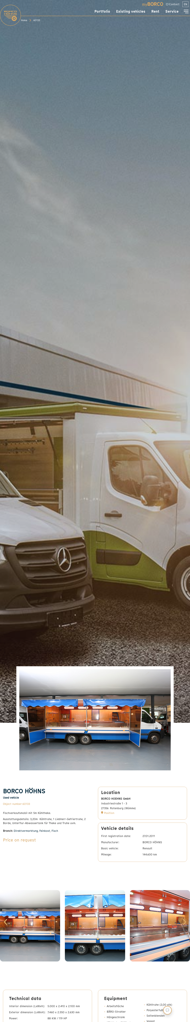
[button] (5, 922)
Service (172, 11)
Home (24, 20)
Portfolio (102, 11)
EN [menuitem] (185, 4)
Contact (174, 4)
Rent (155, 11)
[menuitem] (185, 4)
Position (109, 813)
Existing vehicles (130, 11)
